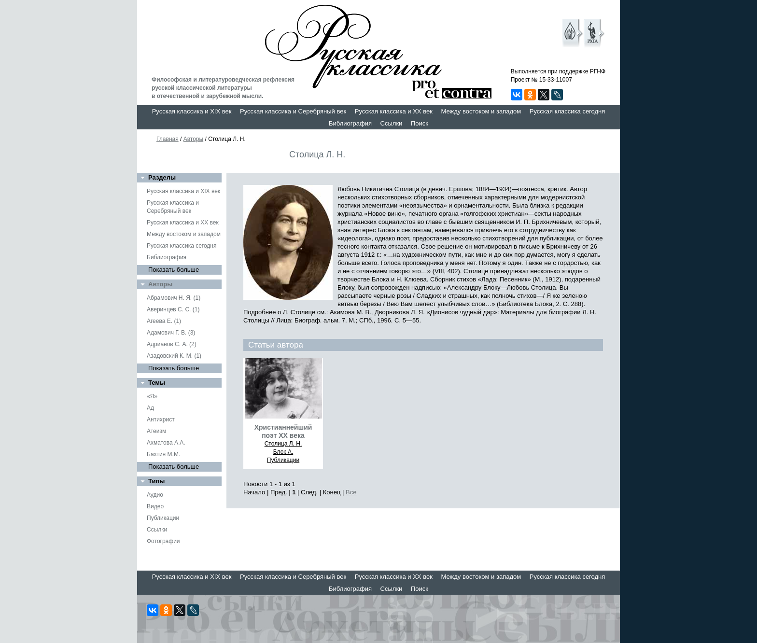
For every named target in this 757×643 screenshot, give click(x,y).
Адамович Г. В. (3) (171, 332)
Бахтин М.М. (163, 454)
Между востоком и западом (481, 111)
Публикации (163, 518)
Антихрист (161, 419)
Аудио (155, 494)
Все (351, 492)
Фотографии (163, 541)
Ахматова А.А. (166, 442)
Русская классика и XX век (394, 111)
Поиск (419, 123)
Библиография (350, 123)
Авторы (193, 139)
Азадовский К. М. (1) (174, 355)
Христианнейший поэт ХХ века (283, 431)
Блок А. (283, 451)
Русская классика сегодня (567, 111)
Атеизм (156, 431)
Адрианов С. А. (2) (171, 344)
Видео (155, 506)
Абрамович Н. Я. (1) (173, 297)
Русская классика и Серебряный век (293, 111)
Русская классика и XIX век (192, 111)
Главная (167, 139)
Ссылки (391, 123)
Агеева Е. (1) (164, 321)
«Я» (152, 396)
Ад (150, 408)
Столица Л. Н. (283, 443)
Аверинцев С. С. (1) (173, 309)
